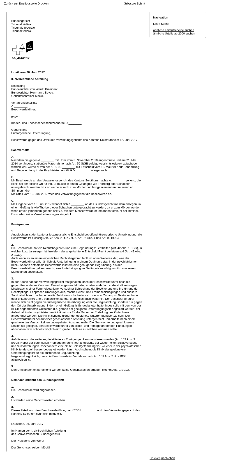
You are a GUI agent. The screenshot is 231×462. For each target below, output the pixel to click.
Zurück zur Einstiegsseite (20, 3)
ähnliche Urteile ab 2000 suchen (174, 33)
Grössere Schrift (134, 3)
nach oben (168, 458)
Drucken (43, 3)
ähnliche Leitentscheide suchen (173, 30)
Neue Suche (161, 23)
